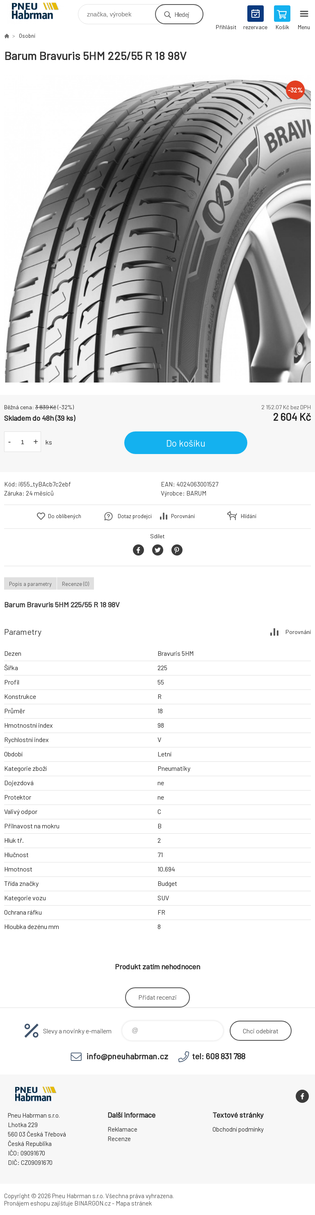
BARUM (196, 493)
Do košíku (185, 443)
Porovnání (183, 516)
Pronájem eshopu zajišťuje (38, 1203)
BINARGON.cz (92, 1203)
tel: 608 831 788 (218, 1056)
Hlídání (248, 516)
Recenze (119, 1138)
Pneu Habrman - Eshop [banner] (40, 12)
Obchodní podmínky (238, 1129)
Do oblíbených (64, 516)
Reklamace (122, 1129)
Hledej (181, 14)
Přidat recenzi (157, 997)
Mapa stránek (134, 1203)
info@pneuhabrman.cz (127, 1056)
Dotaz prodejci (135, 516)
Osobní (27, 35)
